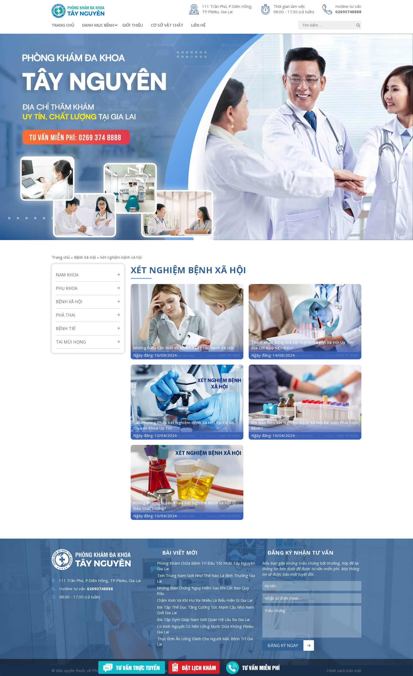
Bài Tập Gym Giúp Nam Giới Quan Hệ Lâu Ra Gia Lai (203, 619)
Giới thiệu (132, 25)
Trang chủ (63, 25)
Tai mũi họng (71, 342)
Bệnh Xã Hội (85, 257)
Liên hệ (198, 25)
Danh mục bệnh (100, 25)
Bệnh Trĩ (65, 328)
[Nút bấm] (358, 25)
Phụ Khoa (66, 288)
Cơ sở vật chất (167, 25)
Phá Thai (65, 315)
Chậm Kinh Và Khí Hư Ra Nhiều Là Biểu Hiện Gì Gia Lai (204, 600)
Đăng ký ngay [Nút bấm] (283, 645)
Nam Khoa (67, 275)
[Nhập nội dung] (329, 25)
